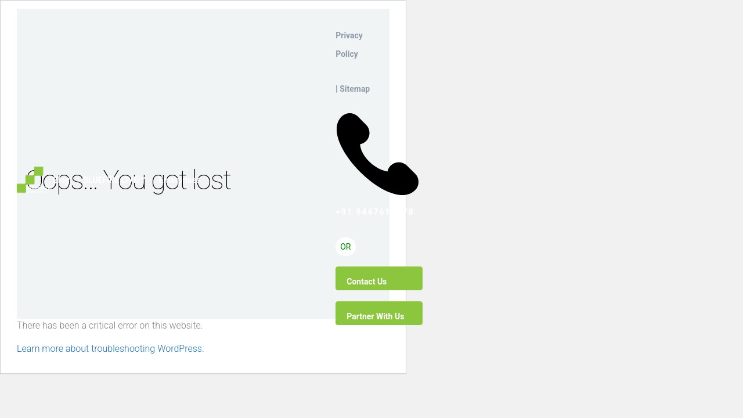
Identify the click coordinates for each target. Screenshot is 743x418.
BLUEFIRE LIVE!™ (114, 180)
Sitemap (355, 88)
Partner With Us (375, 316)
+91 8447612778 (378, 116)
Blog (61, 180)
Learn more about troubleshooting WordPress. (110, 348)
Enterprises (179, 180)
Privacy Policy (349, 45)
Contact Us (367, 281)
